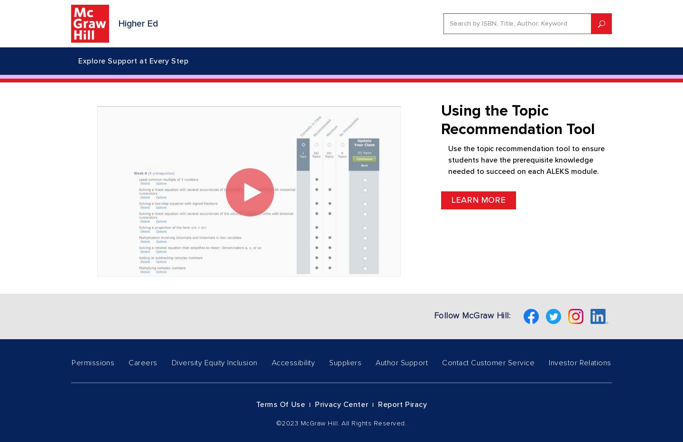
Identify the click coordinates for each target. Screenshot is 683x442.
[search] (517, 23)
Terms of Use (280, 404)
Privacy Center (341, 404)
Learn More (479, 200)
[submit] (601, 23)
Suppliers (345, 363)
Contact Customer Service (488, 363)
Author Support (402, 363)
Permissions (93, 363)
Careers (143, 363)
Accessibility (293, 363)
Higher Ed (138, 23)
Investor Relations (580, 363)
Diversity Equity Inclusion (215, 363)
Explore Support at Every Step (133, 61)
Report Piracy (402, 404)
